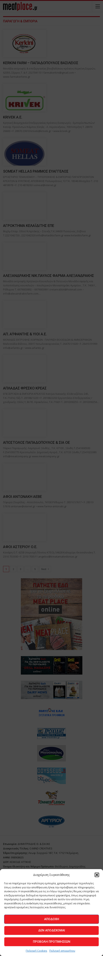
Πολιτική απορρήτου (62, 951)
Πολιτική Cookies (36, 951)
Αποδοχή (51, 919)
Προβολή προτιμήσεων (51, 941)
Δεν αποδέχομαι (51, 930)
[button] (97, 875)
